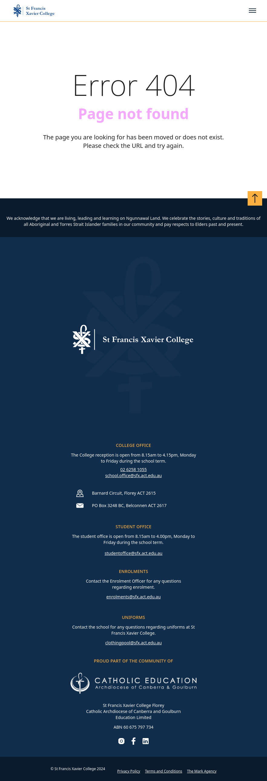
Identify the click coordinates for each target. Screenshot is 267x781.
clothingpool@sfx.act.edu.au (133, 643)
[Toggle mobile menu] (252, 10)
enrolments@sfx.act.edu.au (133, 597)
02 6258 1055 (133, 469)
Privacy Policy (128, 771)
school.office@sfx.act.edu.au (133, 475)
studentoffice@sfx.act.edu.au (133, 553)
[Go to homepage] (34, 10)
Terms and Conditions (163, 771)
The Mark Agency (201, 771)
